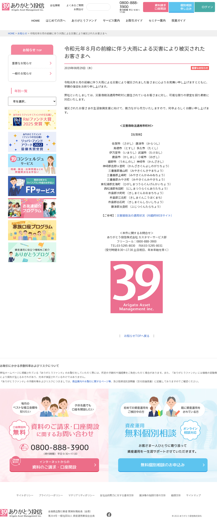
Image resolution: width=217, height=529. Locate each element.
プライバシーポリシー (51, 498)
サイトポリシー (24, 498)
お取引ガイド (134, 20)
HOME (35, 20)
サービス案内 (111, 20)
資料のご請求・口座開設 (54, 466)
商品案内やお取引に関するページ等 (91, 381)
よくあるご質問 (75, 5)
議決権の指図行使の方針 (152, 498)
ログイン (207, 7)
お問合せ (78, 9)
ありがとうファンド (84, 20)
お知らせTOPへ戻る (136, 336)
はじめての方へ (56, 20)
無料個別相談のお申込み (162, 466)
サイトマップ (193, 498)
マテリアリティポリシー (81, 498)
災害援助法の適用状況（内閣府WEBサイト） (145, 215)
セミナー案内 (157, 20)
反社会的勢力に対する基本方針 (117, 498)
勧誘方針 (176, 498)
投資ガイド (179, 20)
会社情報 (55, 5)
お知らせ (22, 33)
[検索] (97, 7)
